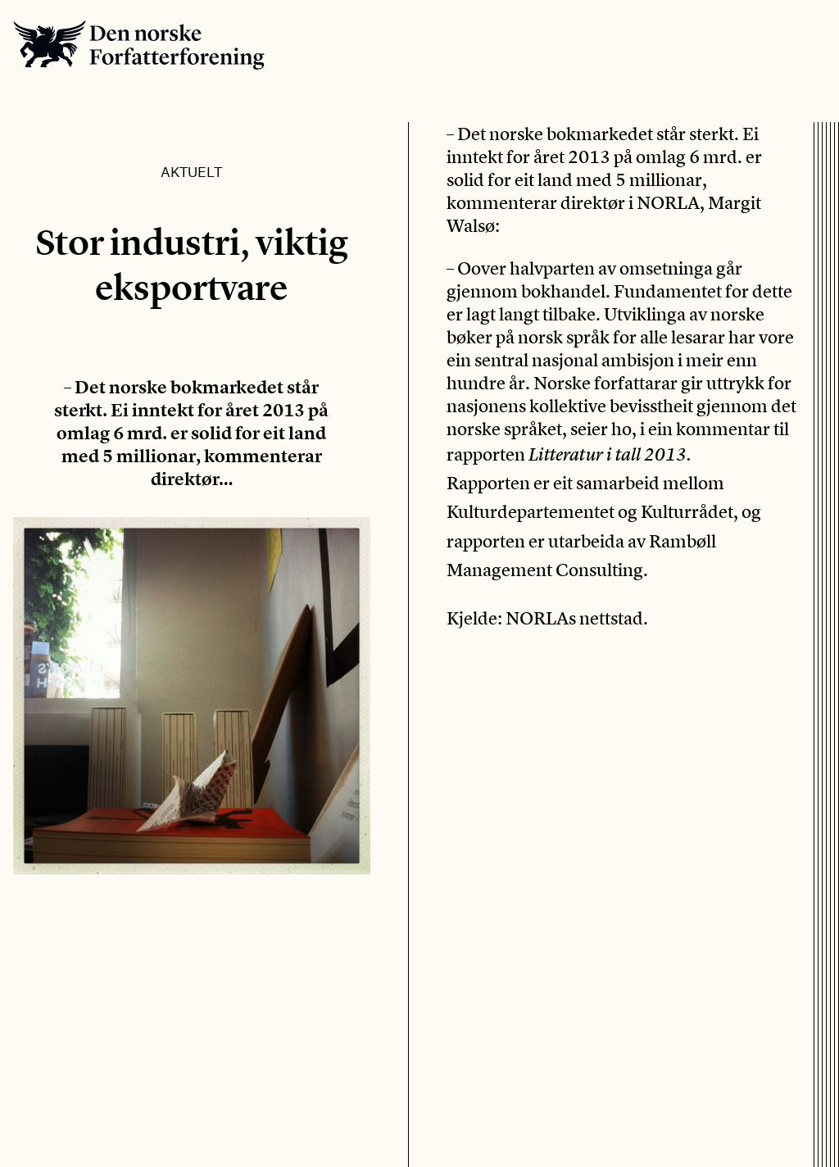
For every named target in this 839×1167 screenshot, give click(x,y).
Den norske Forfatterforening (139, 45)
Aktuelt (191, 171)
